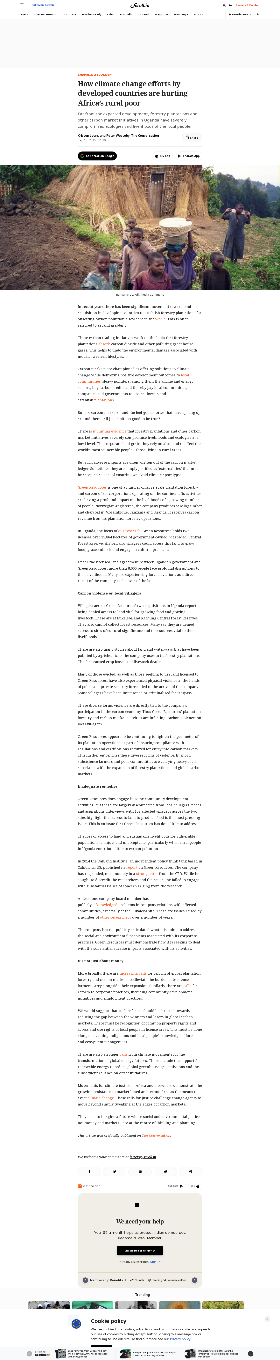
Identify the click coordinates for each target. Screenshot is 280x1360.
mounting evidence (109, 431)
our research (129, 530)
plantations (104, 400)
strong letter (147, 873)
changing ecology (95, 75)
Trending (181, 14)
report (131, 867)
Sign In (155, 1262)
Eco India (126, 14)
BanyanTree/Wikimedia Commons (140, 294)
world (160, 319)
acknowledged (105, 904)
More (199, 14)
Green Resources (92, 487)
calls (187, 985)
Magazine (161, 14)
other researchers (115, 917)
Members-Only (91, 14)
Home (24, 14)
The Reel (143, 14)
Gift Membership (43, 5)
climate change (101, 1098)
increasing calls (133, 973)
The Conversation (156, 1135)
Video (110, 14)
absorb (104, 344)
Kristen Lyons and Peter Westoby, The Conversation (118, 135)
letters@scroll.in (143, 1157)
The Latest (69, 14)
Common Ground (45, 14)
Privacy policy (180, 1338)
